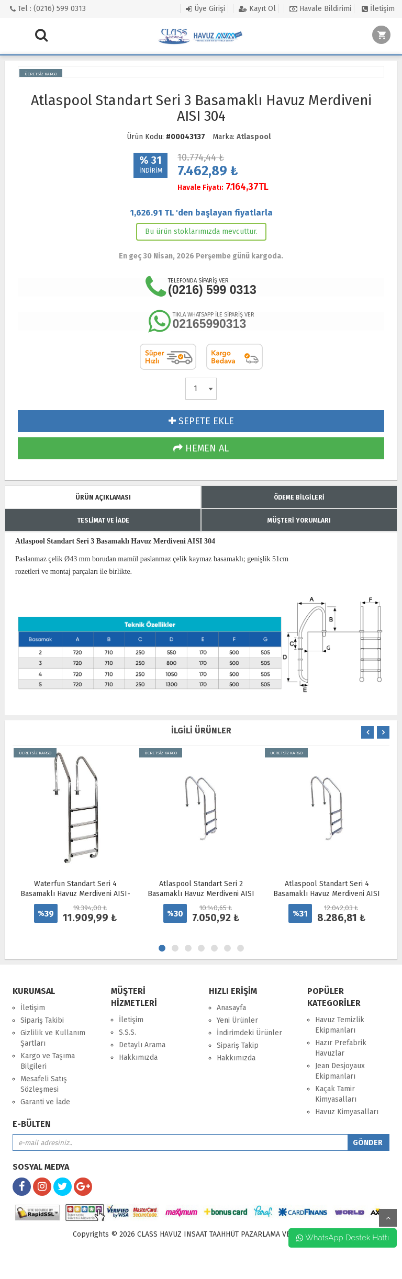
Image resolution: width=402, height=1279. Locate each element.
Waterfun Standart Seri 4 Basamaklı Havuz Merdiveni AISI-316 (75, 893)
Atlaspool (254, 136)
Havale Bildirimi (320, 8)
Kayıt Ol (257, 8)
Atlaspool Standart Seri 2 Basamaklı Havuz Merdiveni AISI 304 (201, 893)
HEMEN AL (201, 448)
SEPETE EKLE (201, 421)
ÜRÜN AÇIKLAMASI (103, 497)
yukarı (388, 1218)
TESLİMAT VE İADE (103, 520)
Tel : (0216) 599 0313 (48, 8)
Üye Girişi (205, 8)
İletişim (378, 8)
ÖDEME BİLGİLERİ (299, 497)
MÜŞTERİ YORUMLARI (299, 520)
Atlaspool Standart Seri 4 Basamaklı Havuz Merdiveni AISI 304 (326, 893)
